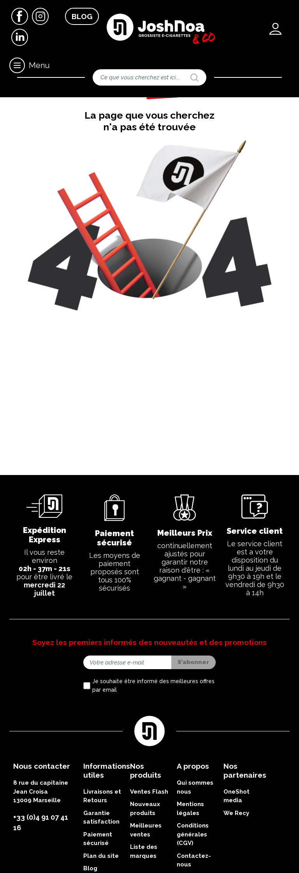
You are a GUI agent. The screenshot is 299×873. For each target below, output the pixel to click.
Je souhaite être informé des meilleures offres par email (153, 721)
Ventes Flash (149, 827)
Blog (82, 16)
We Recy (236, 848)
